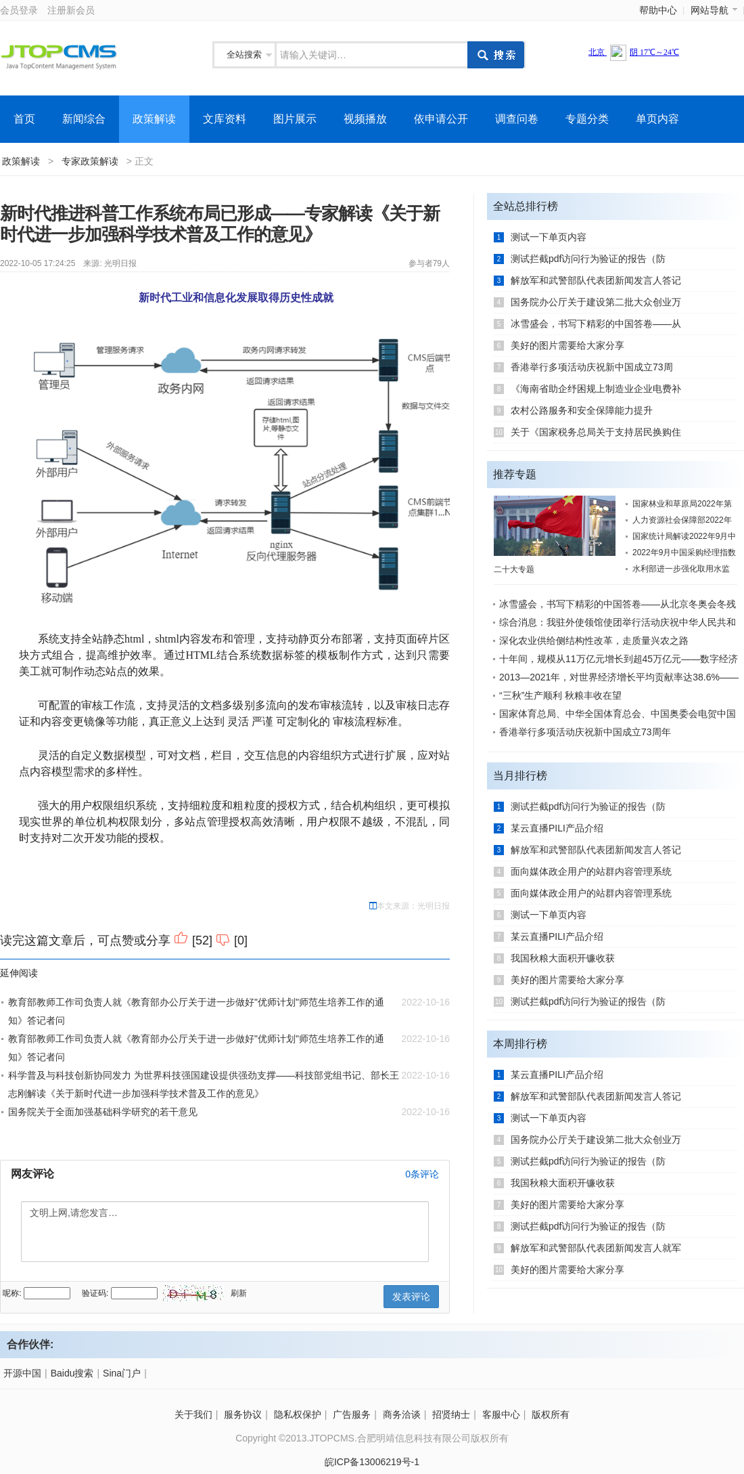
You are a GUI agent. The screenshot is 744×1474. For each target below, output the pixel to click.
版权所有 (550, 1414)
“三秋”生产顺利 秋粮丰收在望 (560, 695)
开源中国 (22, 1373)
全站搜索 (244, 54)
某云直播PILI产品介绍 (557, 828)
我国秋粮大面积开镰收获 (563, 958)
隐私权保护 (297, 1414)
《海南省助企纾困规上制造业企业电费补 (596, 388)
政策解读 (154, 119)
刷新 (239, 1293)
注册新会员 (71, 10)
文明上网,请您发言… (225, 1231)
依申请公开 (441, 119)
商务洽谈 (402, 1414)
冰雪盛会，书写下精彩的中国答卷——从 (596, 323)
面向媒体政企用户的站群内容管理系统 (591, 871)
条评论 (422, 1174)
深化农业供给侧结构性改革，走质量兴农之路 (594, 640)
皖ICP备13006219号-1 (372, 1461)
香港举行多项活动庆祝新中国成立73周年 (585, 732)
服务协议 (243, 1414)
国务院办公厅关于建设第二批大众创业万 (596, 302)
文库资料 (224, 119)
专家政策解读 (90, 161)
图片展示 (295, 119)
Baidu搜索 (72, 1373)
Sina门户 (122, 1373)
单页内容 (657, 119)
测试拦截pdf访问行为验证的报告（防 (588, 258)
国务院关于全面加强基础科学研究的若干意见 (102, 1111)
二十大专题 (514, 569)
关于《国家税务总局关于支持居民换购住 (596, 432)
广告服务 (352, 1414)
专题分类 (587, 119)
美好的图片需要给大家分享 (567, 345)
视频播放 (365, 119)
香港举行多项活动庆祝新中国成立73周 (592, 367)
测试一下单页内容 (548, 237)
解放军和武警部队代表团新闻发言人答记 (596, 280)
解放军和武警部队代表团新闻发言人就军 (596, 1247)
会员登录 (19, 10)
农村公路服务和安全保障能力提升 (582, 410)
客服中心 (501, 1414)
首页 (24, 119)
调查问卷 (516, 119)
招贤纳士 (451, 1414)
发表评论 (411, 1296)
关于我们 (193, 1414)
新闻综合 (84, 119)
